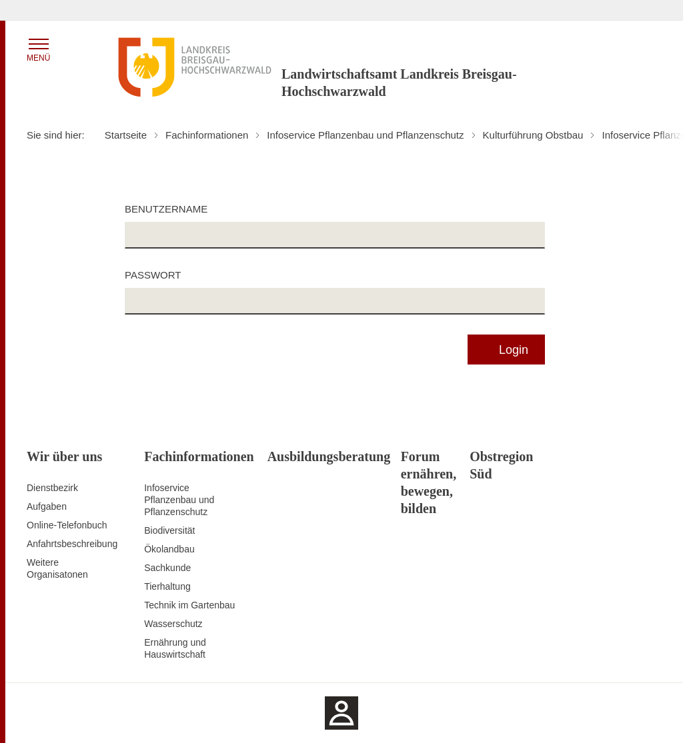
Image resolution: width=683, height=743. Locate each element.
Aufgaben (47, 506)
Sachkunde (167, 567)
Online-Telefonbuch (67, 525)
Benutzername (166, 209)
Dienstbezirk (52, 487)
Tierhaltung (167, 586)
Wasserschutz (173, 623)
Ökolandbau (169, 549)
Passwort (153, 275)
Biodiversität (169, 530)
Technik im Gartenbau (189, 605)
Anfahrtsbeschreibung (72, 543)
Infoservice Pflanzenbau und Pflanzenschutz (179, 499)
